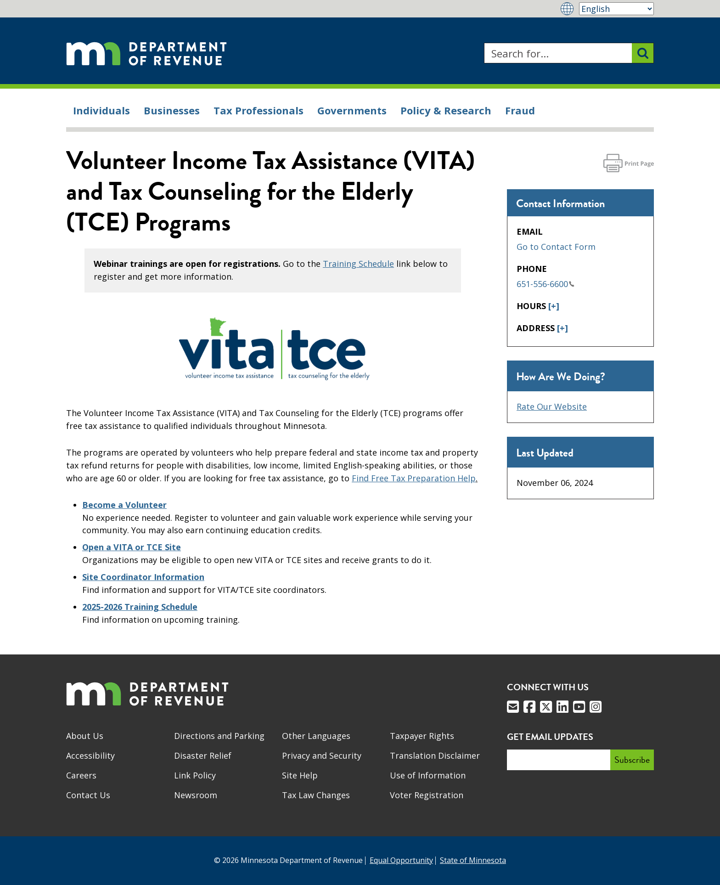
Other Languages (316, 735)
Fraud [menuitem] (520, 110)
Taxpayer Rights (422, 735)
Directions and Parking (219, 735)
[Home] (146, 53)
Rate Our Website (552, 406)
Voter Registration (426, 794)
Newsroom (195, 794)
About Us (84, 735)
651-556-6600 (545, 283)
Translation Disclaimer (435, 755)
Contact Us (88, 794)
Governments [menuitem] (352, 110)
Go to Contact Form (556, 246)
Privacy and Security (321, 755)
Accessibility (90, 755)
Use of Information (428, 775)
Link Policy (195, 775)
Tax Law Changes (316, 794)
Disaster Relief (202, 755)
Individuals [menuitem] (101, 110)
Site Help (300, 775)
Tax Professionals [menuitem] (259, 110)
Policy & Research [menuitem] (445, 110)
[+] (553, 305)
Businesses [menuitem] (172, 110)
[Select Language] (616, 8)
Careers (81, 775)
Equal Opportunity (401, 860)
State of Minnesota (473, 860)
